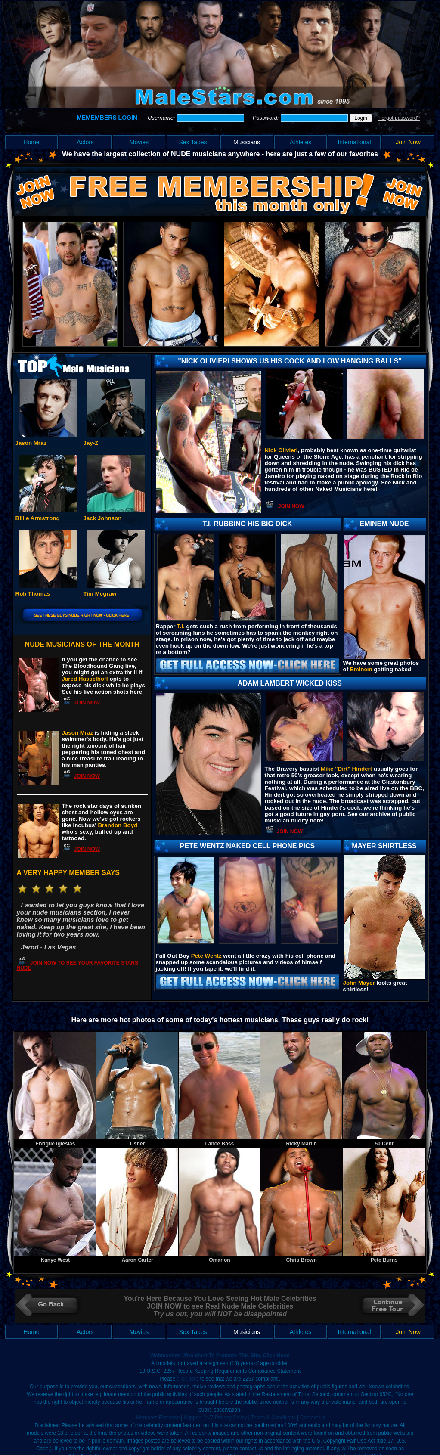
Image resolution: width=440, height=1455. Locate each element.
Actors (85, 142)
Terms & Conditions (273, 1418)
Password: (266, 118)
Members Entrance (158, 1418)
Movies (139, 142)
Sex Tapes (193, 142)
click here (188, 1379)
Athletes (301, 142)
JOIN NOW (87, 703)
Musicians (246, 142)
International (354, 142)
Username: (162, 118)
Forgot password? (399, 118)
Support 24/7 (199, 1418)
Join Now (408, 142)
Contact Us (312, 1418)
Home (31, 142)
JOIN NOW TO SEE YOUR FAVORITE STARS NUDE (77, 965)
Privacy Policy (231, 1418)
